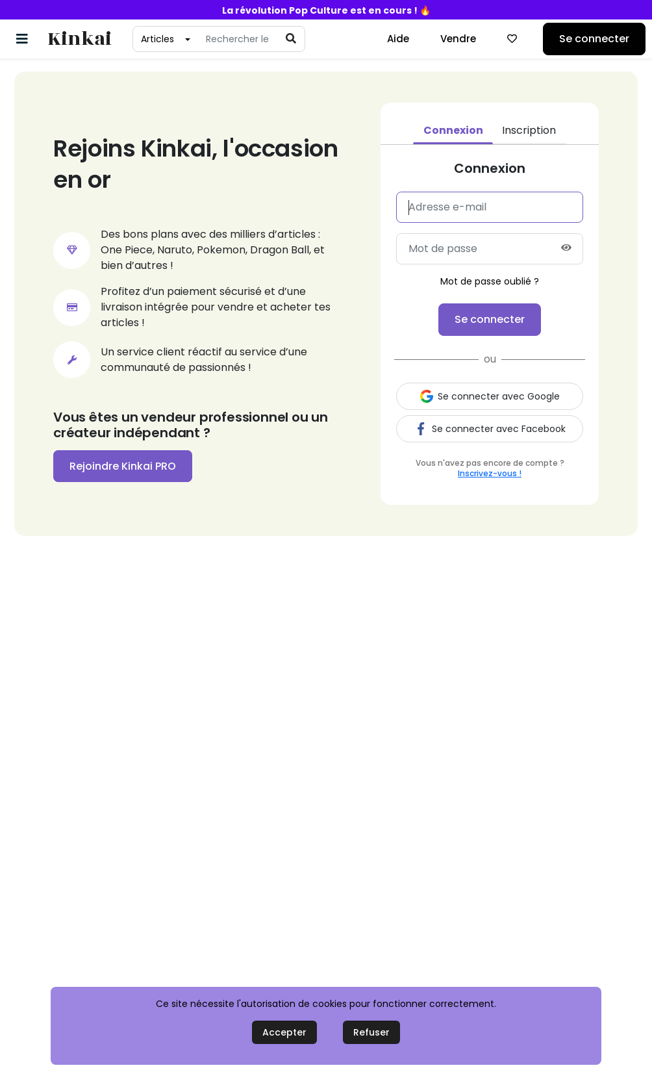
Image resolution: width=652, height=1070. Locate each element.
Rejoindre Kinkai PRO (122, 466)
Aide (398, 38)
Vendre (458, 38)
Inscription (529, 130)
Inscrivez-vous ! (489, 473)
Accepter (284, 1032)
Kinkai (79, 39)
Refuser (371, 1032)
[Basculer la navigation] (22, 39)
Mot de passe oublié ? (489, 281)
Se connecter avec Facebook (490, 428)
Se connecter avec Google (490, 396)
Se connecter (594, 38)
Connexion (453, 130)
